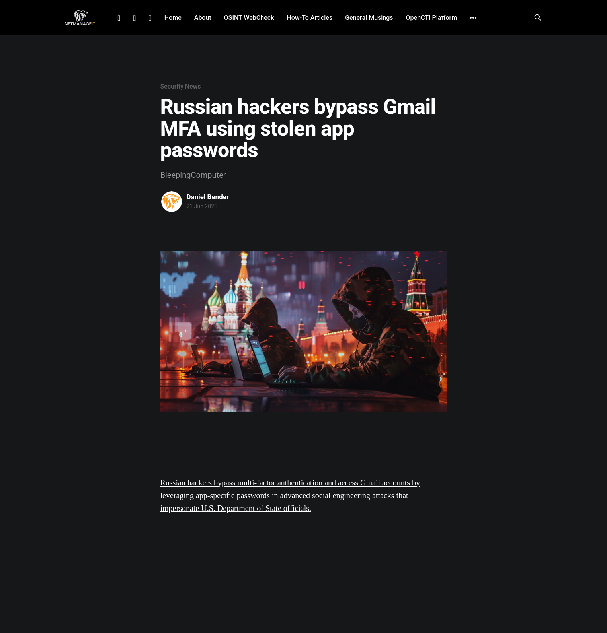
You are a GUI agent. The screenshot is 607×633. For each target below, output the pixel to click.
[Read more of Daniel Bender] (171, 201)
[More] (473, 18)
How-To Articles (309, 17)
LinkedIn (118, 18)
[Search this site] (537, 17)
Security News (180, 86)
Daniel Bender (208, 197)
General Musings (369, 17)
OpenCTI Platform (431, 17)
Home (173, 17)
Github (150, 18)
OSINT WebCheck (249, 17)
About (202, 17)
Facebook (134, 18)
